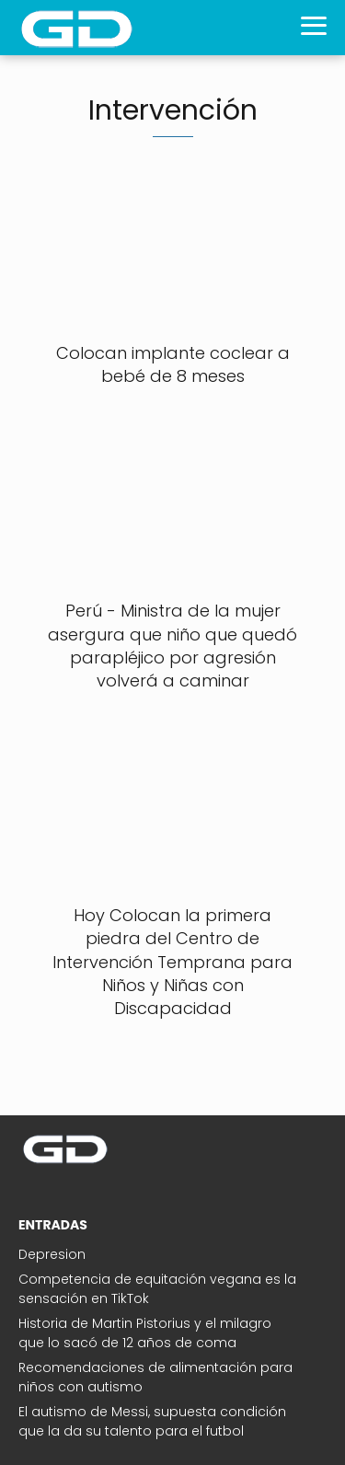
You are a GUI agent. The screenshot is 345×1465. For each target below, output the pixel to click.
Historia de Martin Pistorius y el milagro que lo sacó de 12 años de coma (144, 1333)
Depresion (52, 1254)
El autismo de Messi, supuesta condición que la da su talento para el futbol (152, 1421)
